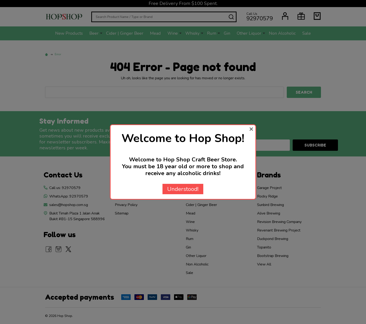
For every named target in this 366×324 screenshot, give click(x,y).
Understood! (183, 189)
